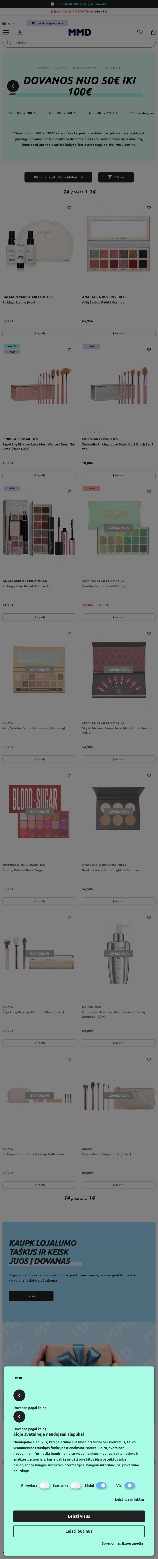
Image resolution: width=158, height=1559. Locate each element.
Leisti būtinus (79, 1531)
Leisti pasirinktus (130, 1499)
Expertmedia (132, 1543)
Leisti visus (79, 1516)
